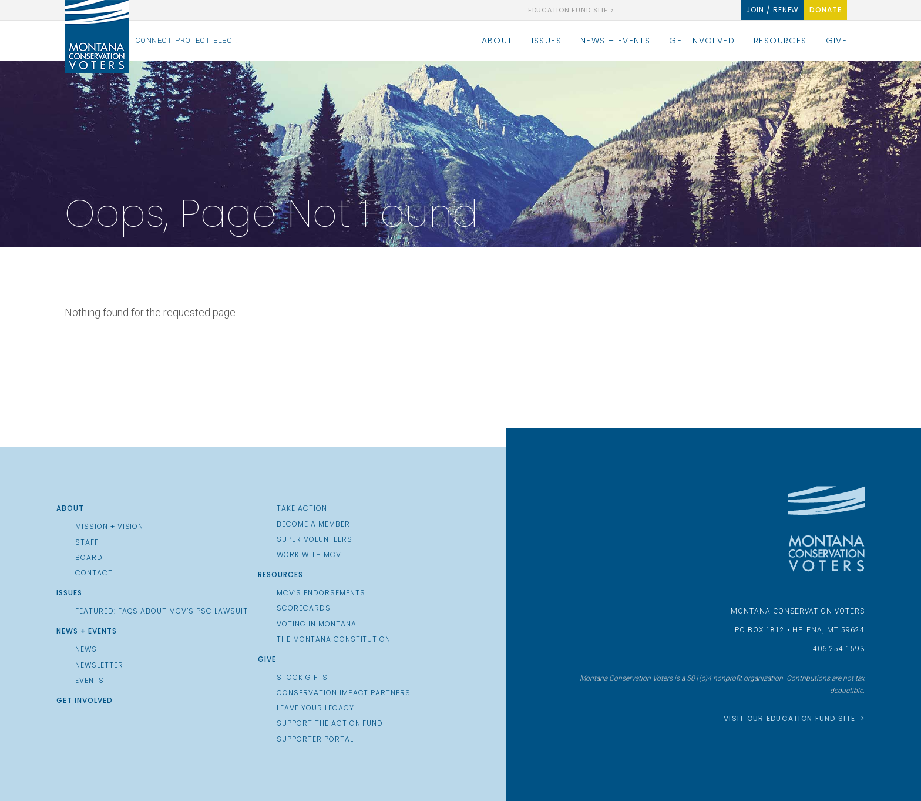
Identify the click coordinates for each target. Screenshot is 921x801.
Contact (94, 573)
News (86, 649)
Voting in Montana (316, 624)
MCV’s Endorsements (321, 592)
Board (89, 557)
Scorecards (304, 608)
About (497, 40)
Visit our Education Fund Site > (794, 718)
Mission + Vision (109, 526)
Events (89, 680)
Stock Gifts (302, 677)
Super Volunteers (314, 539)
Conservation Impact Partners (344, 692)
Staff (87, 542)
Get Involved (702, 40)
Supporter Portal (315, 739)
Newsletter (99, 665)
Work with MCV (309, 554)
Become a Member (313, 524)
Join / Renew (772, 10)
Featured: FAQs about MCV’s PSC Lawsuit (161, 611)
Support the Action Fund (330, 723)
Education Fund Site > (571, 10)
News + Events (615, 40)
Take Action (302, 508)
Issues (547, 40)
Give (837, 40)
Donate (825, 10)
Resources (780, 40)
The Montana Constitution (334, 639)
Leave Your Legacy (315, 708)
